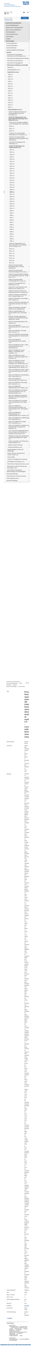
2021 (10, 102)
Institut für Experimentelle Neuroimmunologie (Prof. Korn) (18, 271)
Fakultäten (8, 685)
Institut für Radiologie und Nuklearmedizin (16, 146)
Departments (13, 72)
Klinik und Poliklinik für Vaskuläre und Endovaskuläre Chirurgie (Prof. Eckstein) (19, 427)
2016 (10, 90)
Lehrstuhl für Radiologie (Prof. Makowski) (17, 142)
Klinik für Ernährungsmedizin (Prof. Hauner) (18, 322)
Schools (8, 52)
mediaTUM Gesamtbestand (13, 23)
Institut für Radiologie (11, 686)
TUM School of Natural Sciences (18, 464)
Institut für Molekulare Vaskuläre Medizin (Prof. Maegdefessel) (17, 308)
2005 (12, 199)
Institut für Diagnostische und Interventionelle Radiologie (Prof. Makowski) (18, 118)
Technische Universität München (12, 6)
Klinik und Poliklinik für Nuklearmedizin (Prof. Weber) (18, 387)
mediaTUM (7, 3)
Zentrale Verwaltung (11, 480)
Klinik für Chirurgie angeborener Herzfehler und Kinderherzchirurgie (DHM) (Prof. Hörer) (18, 318)
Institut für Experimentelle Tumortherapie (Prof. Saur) (17, 280)
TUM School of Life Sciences (15, 60)
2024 (10, 74)
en (28, 12)
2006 (12, 196)
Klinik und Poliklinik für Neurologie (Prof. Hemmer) (18, 383)
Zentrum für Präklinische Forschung (17, 459)
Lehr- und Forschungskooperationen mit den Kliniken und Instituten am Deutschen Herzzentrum (18, 432)
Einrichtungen (10, 41)
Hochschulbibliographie (12, 25)
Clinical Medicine (15, 109)
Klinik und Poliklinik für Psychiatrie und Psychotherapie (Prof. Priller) (18, 402)
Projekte (8, 38)
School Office (11, 457)
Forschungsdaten (10, 32)
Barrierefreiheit (19, 1344)
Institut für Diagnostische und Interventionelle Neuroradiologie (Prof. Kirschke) (17, 245)
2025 (10, 76)
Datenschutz (11, 1344)
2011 (12, 185)
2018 (10, 95)
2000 (12, 210)
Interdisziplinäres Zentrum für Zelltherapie (15, 450)
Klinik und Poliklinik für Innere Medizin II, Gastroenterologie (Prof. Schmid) (18, 357)
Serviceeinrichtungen (12, 473)
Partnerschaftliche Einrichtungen (15, 50)
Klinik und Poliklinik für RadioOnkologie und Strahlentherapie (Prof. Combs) (19, 414)
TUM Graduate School (12, 478)
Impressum (27, 1344)
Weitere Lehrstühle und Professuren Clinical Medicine (18, 441)
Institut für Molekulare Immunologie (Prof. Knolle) (18, 299)
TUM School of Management (15, 63)
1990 (12, 229)
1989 (12, 231)
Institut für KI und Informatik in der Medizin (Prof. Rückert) (18, 287)
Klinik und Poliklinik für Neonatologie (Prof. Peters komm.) (18, 375)
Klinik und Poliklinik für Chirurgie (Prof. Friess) (17, 331)
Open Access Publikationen (13, 29)
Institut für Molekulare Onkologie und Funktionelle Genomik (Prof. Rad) (19, 304)
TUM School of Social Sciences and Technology (17, 467)
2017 (10, 93)
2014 (10, 86)
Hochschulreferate (11, 47)
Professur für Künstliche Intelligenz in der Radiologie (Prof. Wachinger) (18, 123)
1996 (12, 220)
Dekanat (10, 67)
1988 (12, 234)
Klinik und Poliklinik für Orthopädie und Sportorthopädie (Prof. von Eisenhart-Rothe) (18, 391)
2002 (12, 206)
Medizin (15, 685)
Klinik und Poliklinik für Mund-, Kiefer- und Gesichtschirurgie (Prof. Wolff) (19, 371)
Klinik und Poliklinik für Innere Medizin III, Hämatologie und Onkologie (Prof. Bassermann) (18, 362)
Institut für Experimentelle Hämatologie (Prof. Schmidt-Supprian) (16, 266)
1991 (12, 227)
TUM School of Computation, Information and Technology (16, 55)
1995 (12, 222)
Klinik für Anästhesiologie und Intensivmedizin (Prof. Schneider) (18, 313)
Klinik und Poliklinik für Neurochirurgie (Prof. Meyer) (18, 379)
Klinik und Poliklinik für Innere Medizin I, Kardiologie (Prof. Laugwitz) (17, 351)
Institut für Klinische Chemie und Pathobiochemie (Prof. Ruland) (18, 291)
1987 (12, 236)
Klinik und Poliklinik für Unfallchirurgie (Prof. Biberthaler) (19, 418)
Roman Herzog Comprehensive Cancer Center (16, 454)
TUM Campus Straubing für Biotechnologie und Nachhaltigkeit (16, 470)
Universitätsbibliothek (9, 5)
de (24, 12)
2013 (10, 83)
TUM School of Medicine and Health (17, 65)
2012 (10, 79)
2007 (12, 194)
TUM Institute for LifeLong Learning (16, 476)
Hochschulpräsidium (12, 45)
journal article (21, 686)
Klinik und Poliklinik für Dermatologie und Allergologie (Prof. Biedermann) (18, 336)
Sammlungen (9, 36)
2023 (10, 107)
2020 (10, 100)
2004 (12, 201)
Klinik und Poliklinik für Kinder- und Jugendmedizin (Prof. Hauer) (18, 366)
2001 (12, 208)
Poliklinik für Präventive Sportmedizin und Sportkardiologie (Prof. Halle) (19, 437)
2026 (10, 81)
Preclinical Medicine (15, 447)
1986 (12, 238)
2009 (12, 189)
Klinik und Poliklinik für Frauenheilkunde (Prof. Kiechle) (17, 341)
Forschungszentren (11, 43)
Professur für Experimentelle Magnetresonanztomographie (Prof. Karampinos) (18, 138)
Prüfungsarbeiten (13, 69)
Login (6, 13)
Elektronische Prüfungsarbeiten (14, 27)
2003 (12, 203)
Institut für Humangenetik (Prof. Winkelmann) (17, 284)
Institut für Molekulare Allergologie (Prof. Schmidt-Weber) (18, 295)
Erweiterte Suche (9, 19)
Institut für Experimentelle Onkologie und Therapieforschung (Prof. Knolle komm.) (18, 275)
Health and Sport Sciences (15, 445)
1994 (12, 224)
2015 (10, 88)
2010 (12, 187)
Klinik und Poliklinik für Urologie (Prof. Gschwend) (17, 422)
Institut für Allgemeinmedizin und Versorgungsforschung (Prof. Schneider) (17, 113)
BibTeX (9, 1318)
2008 (12, 192)
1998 (12, 215)
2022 (10, 105)
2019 (10, 98)
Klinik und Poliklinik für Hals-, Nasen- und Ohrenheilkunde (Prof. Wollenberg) (19, 346)
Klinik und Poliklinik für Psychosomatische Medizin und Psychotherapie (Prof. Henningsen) (18, 408)
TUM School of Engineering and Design (18, 58)
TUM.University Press (12, 34)
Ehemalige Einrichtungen (15, 461)
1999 (12, 213)
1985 (12, 241)
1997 (12, 217)
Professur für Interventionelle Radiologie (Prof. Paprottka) (18, 133)
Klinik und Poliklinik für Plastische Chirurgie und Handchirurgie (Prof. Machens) (18, 397)
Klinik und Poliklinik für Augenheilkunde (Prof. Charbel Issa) (18, 327)
